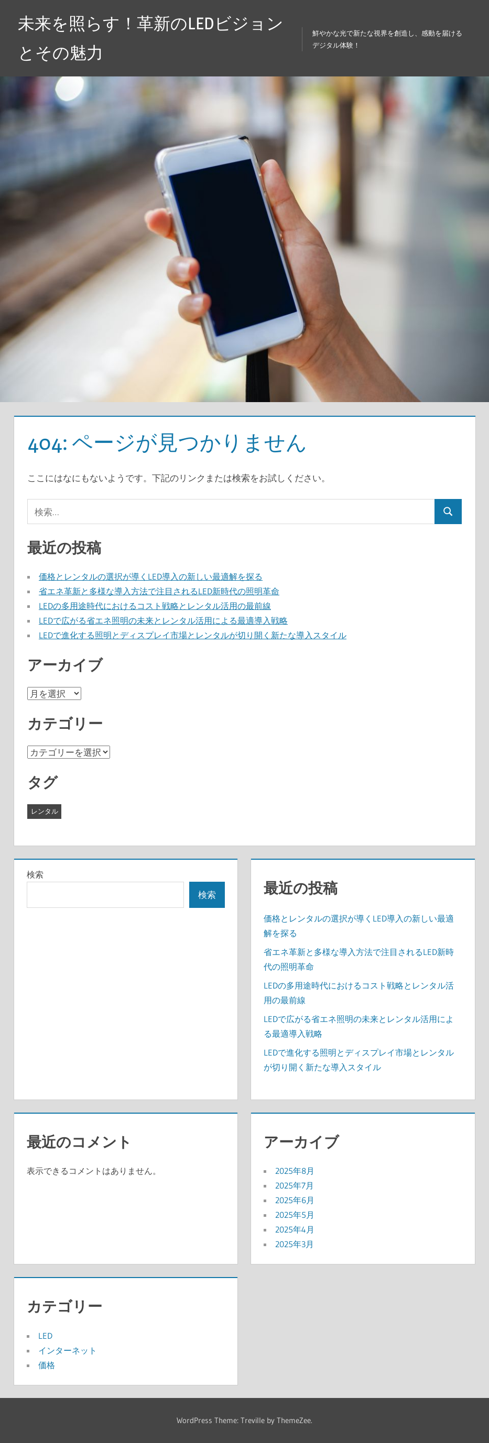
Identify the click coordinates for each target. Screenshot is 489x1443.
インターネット (67, 1350)
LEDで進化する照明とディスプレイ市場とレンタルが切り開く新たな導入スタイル (192, 635)
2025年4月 (294, 1229)
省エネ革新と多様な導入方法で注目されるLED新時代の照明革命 (159, 591)
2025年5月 (294, 1214)
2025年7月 (294, 1185)
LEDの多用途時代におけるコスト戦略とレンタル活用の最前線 (155, 606)
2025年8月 (294, 1171)
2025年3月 (294, 1244)
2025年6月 (294, 1200)
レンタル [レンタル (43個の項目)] (44, 811)
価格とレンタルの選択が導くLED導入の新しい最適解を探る (151, 576)
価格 (46, 1365)
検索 (35, 874)
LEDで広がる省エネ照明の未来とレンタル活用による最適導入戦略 (163, 620)
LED (45, 1335)
